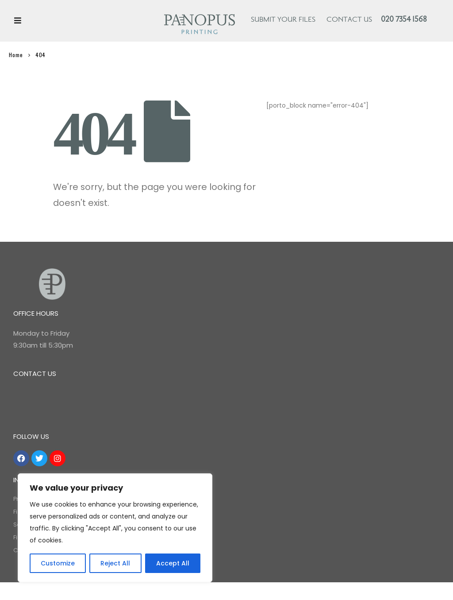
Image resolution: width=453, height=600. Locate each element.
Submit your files (283, 19)
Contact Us (349, 19)
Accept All (172, 563)
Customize (58, 563)
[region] (115, 527)
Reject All (115, 563)
